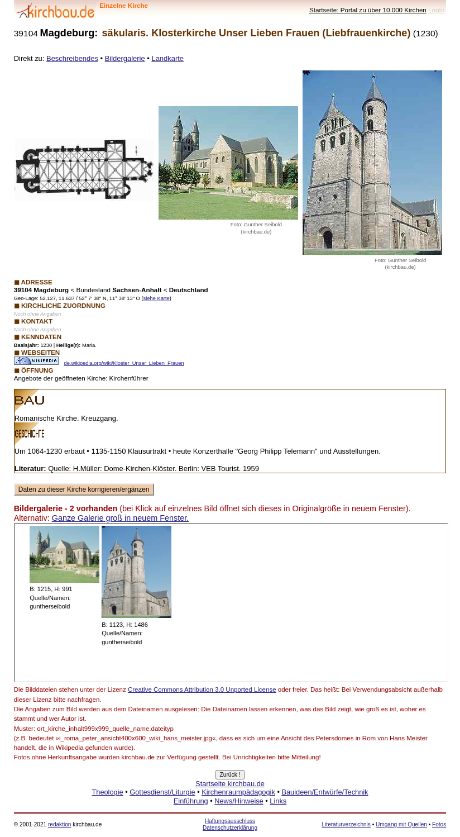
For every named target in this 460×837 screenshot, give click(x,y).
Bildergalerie (125, 58)
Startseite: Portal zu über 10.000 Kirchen (368, 9)
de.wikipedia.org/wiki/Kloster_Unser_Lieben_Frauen (124, 363)
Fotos (439, 824)
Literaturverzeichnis (346, 824)
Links (278, 801)
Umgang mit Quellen (401, 824)
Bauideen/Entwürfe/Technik (324, 792)
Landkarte (167, 58)
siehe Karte (156, 298)
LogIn (436, 9)
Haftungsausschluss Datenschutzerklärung (230, 824)
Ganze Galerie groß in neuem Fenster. (120, 517)
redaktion (59, 824)
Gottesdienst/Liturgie (162, 792)
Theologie (107, 792)
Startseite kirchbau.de (230, 783)
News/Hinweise (238, 801)
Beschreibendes (72, 58)
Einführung (191, 801)
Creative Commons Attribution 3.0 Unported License (202, 689)
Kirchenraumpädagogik (238, 792)
